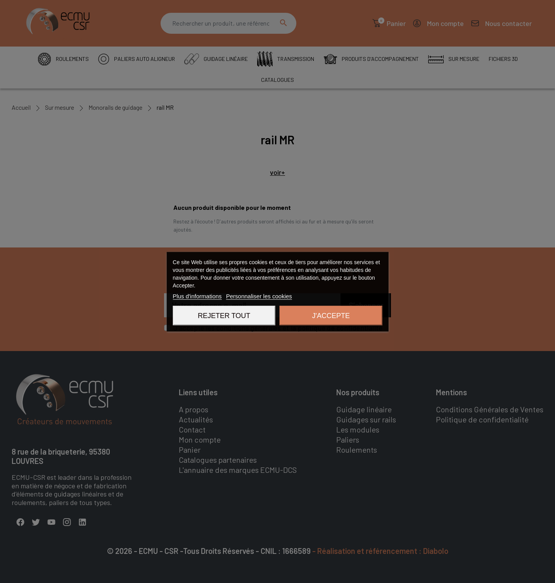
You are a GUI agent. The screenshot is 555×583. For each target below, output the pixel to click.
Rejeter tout (224, 315)
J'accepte (331, 315)
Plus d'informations (197, 295)
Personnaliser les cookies (259, 295)
